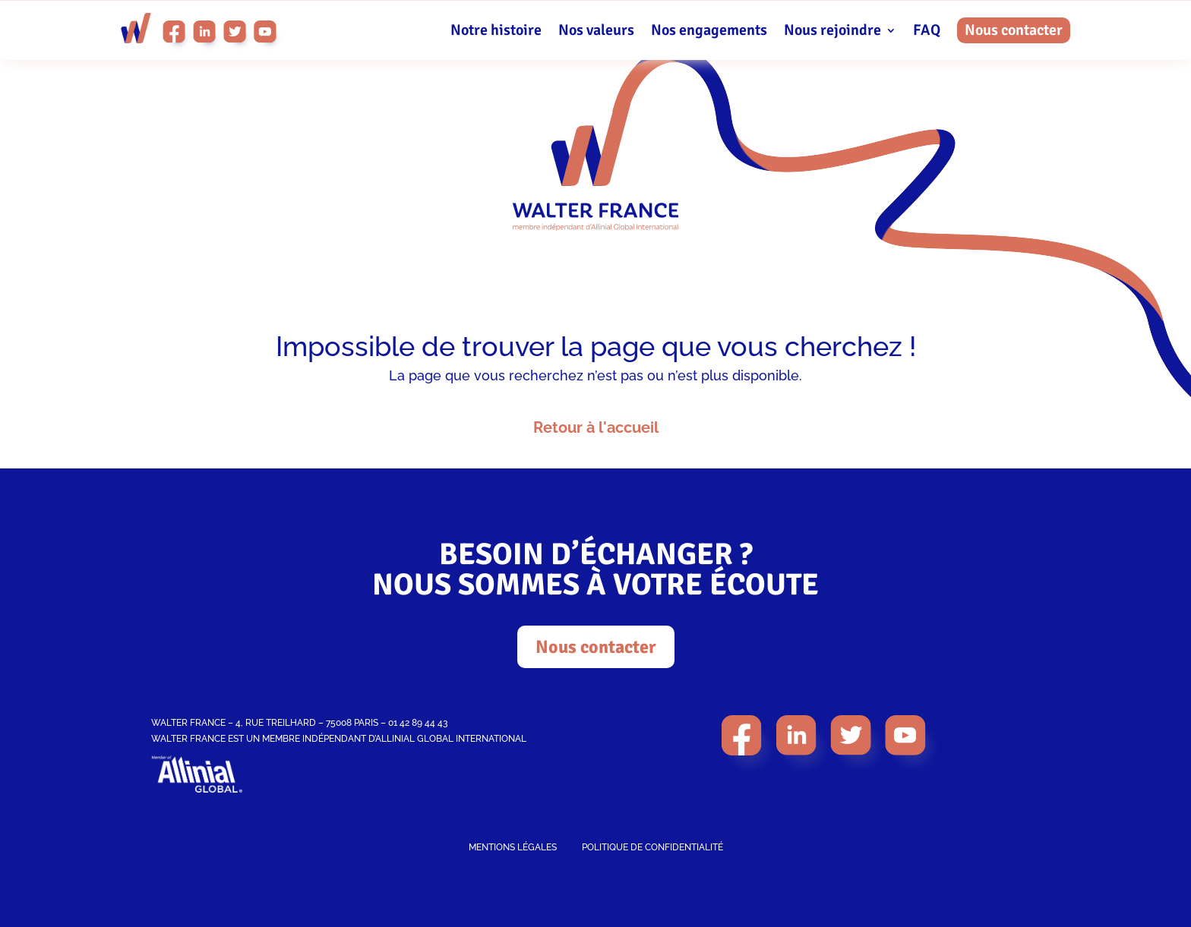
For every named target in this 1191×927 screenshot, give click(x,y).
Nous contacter (1014, 29)
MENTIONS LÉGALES (513, 847)
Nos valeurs (596, 32)
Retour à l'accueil (596, 427)
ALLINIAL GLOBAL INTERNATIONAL (450, 738)
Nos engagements (709, 32)
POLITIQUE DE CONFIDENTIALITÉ (652, 847)
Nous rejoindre (832, 32)
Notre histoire (496, 32)
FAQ (926, 32)
